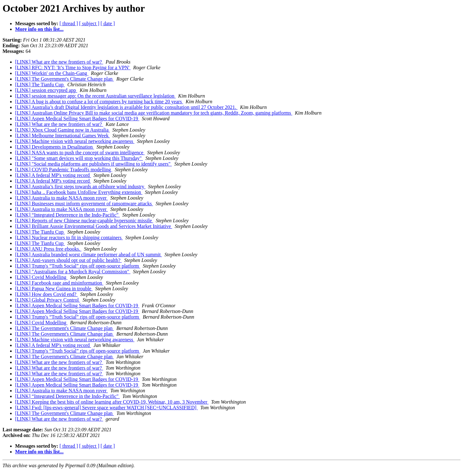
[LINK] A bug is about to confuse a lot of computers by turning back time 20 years (99, 101)
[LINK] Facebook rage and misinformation (59, 283)
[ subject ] (89, 23)
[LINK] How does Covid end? (46, 294)
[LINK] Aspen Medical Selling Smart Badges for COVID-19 (77, 118)
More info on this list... (39, 29)
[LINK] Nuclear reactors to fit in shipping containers (69, 237)
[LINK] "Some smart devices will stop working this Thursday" (79, 158)
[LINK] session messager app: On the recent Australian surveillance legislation (95, 96)
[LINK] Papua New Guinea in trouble (54, 288)
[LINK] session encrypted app (46, 90)
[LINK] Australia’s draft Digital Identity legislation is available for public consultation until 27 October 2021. (126, 107)
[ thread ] (68, 23)
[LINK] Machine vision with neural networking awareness (74, 141)
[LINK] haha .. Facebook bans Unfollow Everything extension (78, 192)
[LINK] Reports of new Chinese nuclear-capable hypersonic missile (84, 220)
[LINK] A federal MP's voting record (53, 175)
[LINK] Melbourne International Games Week (62, 135)
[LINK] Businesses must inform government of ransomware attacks (84, 203)
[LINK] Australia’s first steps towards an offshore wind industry (80, 186)
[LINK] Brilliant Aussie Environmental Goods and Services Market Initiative (93, 226)
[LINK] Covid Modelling (41, 277)
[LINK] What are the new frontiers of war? (59, 62)
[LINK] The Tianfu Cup (40, 84)
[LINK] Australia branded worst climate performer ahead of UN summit (88, 254)
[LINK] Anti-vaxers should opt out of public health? (68, 260)
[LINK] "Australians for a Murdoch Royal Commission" (72, 271)
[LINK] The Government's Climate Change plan (64, 79)
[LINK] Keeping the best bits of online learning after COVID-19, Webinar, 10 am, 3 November (112, 402)
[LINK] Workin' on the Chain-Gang (51, 73)
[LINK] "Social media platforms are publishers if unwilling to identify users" (93, 164)
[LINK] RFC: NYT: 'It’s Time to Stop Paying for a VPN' (73, 67)
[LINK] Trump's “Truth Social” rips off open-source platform (77, 266)
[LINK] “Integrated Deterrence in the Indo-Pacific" (67, 215)
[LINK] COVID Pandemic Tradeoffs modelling (63, 169)
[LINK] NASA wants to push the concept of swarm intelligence (79, 152)
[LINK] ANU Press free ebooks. (48, 249)
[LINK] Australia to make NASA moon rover (61, 198)
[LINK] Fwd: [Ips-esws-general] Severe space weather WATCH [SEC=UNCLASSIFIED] (106, 407)
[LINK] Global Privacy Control (47, 300)
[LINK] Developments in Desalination (54, 147)
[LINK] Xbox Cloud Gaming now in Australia (62, 130)
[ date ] (108, 23)
